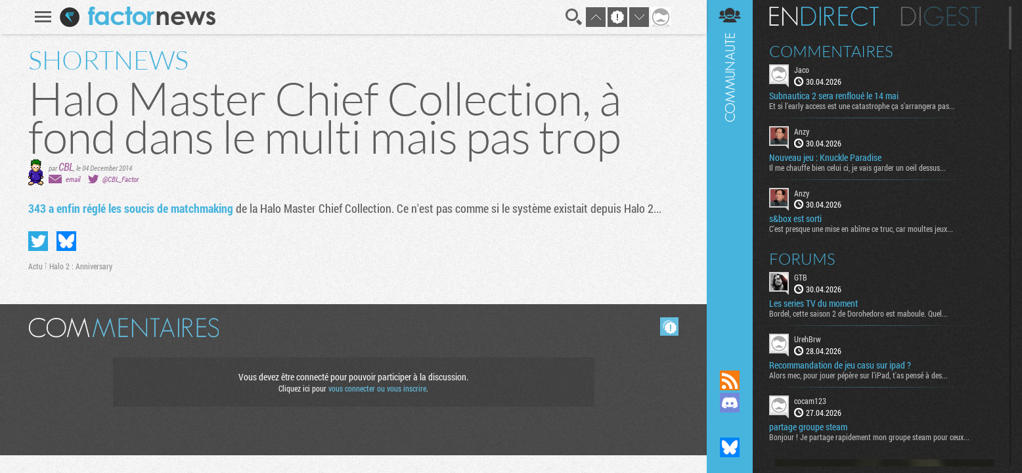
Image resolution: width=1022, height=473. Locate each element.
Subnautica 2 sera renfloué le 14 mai (834, 96)
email (73, 179)
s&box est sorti (795, 219)
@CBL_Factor (120, 179)
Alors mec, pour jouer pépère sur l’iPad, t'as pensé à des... (858, 375)
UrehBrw (807, 339)
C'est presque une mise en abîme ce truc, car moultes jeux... (861, 228)
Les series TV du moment (813, 303)
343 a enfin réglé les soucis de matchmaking (130, 208)
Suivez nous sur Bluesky (730, 447)
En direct (824, 16)
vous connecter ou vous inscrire (377, 388)
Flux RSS (730, 380)
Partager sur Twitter (38, 241)
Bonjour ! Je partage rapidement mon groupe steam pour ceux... (869, 437)
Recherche (574, 17)
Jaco (801, 69)
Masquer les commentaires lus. (669, 326)
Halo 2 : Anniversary (80, 266)
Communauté (730, 172)
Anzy (801, 131)
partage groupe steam (808, 427)
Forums (802, 259)
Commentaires (831, 51)
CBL (66, 166)
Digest (940, 16)
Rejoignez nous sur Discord (730, 403)
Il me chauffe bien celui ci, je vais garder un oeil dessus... (857, 167)
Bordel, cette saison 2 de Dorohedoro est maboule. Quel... (858, 313)
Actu (35, 266)
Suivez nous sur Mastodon (730, 425)
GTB (800, 277)
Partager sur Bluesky (66, 241)
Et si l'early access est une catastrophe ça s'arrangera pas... (862, 106)
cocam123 (810, 400)
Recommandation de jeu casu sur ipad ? (840, 365)
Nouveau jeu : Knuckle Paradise (825, 157)
